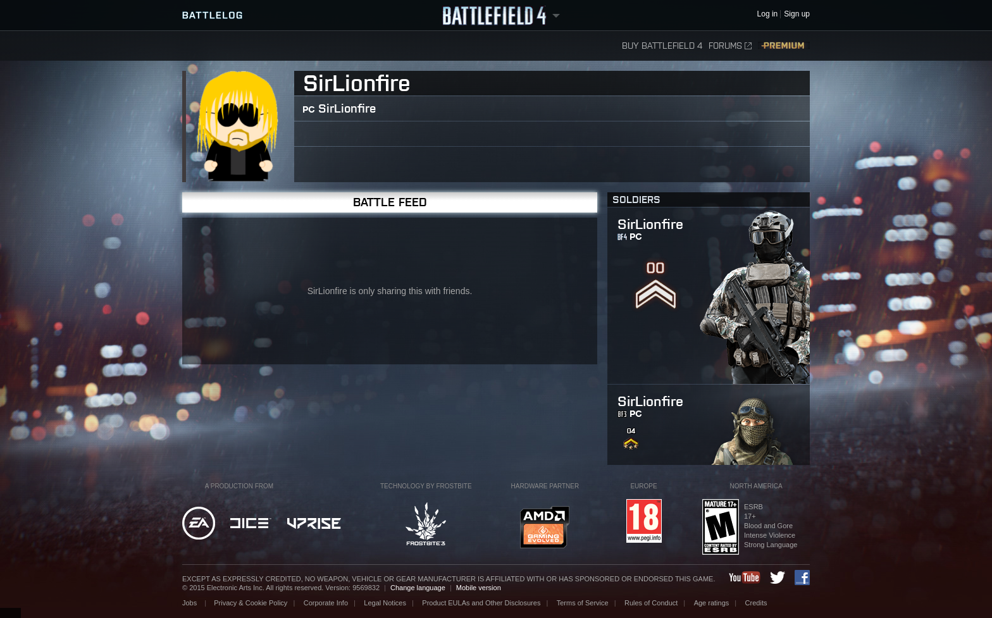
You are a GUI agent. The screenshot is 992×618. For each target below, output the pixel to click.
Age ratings (711, 603)
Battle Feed (390, 202)
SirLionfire (347, 108)
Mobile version (478, 587)
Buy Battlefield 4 (662, 45)
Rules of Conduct (651, 603)
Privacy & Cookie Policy (250, 603)
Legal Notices (385, 603)
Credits (756, 603)
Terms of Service (583, 603)
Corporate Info (326, 603)
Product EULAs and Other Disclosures (481, 603)
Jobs (190, 603)
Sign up (797, 14)
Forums (730, 45)
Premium (784, 46)
